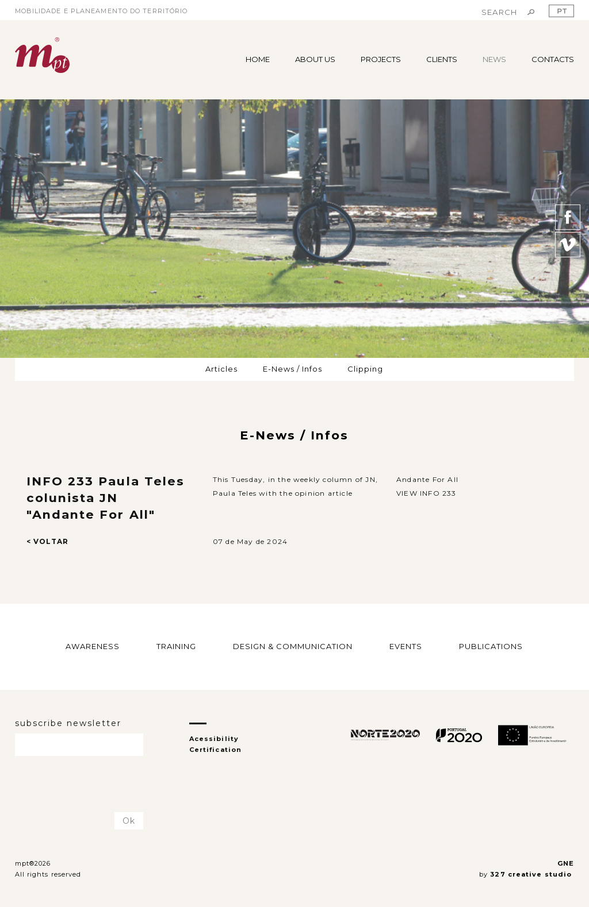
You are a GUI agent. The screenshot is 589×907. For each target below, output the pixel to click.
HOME (258, 59)
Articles (221, 368)
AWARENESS (93, 646)
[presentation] (82, 784)
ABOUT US (315, 59)
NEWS (494, 59)
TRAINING (176, 646)
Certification (215, 750)
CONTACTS (552, 59)
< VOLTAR (47, 541)
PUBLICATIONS (491, 646)
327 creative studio (532, 874)
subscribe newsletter (68, 723)
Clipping (365, 368)
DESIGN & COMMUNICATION (293, 646)
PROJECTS (381, 59)
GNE (565, 863)
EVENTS (405, 646)
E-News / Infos (292, 368)
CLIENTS (441, 59)
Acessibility (214, 739)
